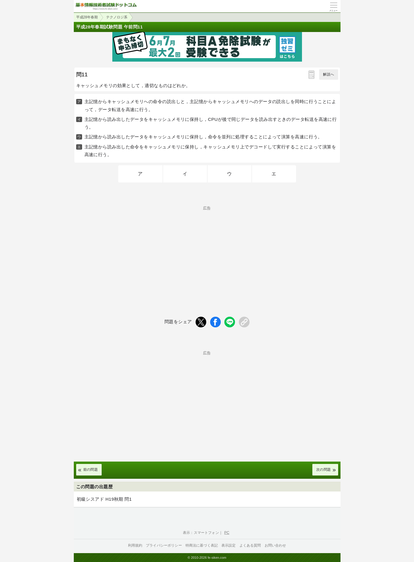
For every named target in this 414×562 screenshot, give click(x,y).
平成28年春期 (87, 17)
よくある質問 (250, 545)
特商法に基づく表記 (202, 545)
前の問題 (90, 469)
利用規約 (135, 545)
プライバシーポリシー (164, 545)
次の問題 (323, 469)
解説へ (328, 74)
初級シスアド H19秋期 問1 (104, 499)
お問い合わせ (275, 545)
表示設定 (228, 545)
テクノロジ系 (116, 17)
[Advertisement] (207, 251)
